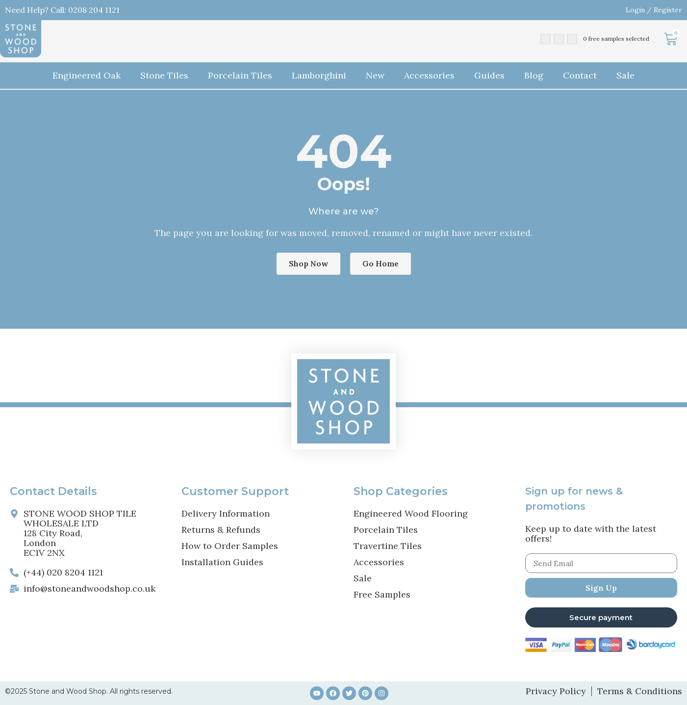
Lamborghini (319, 75)
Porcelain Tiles (240, 75)
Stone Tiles (164, 75)
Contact (580, 75)
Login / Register (654, 9)
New (375, 75)
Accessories (429, 75)
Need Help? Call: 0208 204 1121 (62, 10)
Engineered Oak (86, 75)
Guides (489, 75)
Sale (625, 75)
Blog (533, 75)
